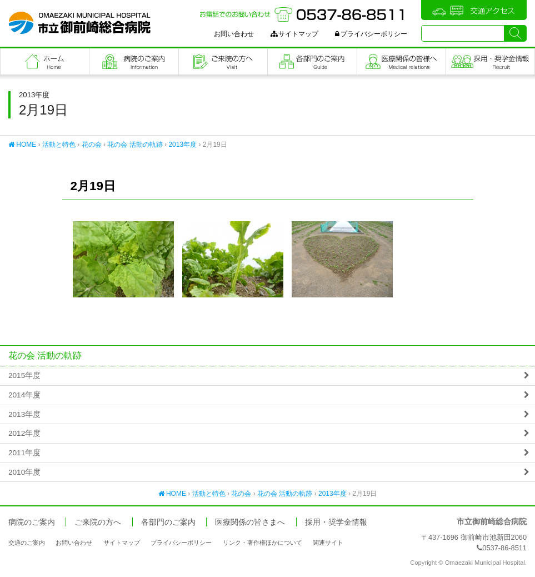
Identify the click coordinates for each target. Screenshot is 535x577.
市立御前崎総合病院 (79, 22)
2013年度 (182, 144)
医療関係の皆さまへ (401, 61)
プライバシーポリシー (371, 34)
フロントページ (45, 61)
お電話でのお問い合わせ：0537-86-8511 (303, 14)
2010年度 (24, 472)
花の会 (92, 144)
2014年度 (24, 395)
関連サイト (328, 542)
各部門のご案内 (312, 61)
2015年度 (24, 375)
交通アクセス (474, 10)
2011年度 (24, 453)
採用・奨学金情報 (336, 522)
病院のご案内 (133, 61)
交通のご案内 (26, 542)
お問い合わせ (234, 34)
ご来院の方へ (223, 61)
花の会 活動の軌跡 (134, 144)
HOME (22, 144)
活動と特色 (59, 144)
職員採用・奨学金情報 (490, 61)
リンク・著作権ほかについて (262, 542)
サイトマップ (294, 34)
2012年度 (24, 433)
